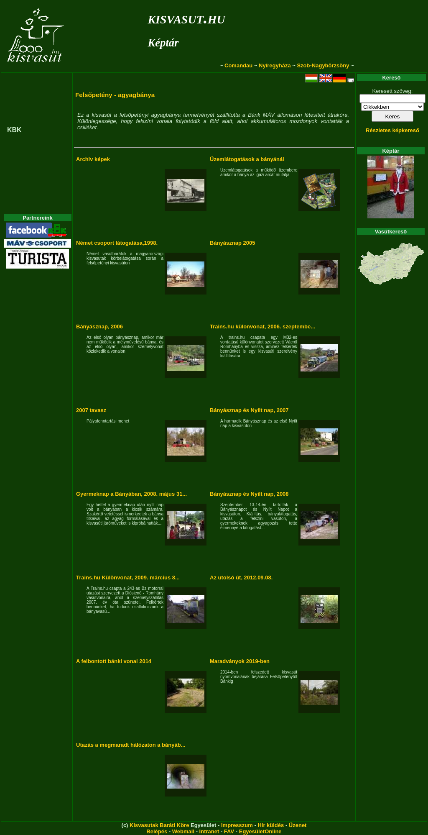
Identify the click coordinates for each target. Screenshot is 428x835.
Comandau (238, 65)
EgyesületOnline (260, 831)
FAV (229, 831)
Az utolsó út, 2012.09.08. (241, 577)
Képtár (163, 42)
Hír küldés (270, 825)
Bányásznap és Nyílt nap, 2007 (249, 410)
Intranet (209, 831)
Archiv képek (93, 159)
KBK (14, 129)
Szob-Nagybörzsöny (323, 65)
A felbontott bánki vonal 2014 (113, 661)
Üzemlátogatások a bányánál (247, 159)
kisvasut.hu (186, 17)
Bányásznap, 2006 (99, 326)
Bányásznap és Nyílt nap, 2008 (249, 494)
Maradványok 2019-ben (240, 661)
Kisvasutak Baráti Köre (159, 825)
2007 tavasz (91, 410)
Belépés (156, 831)
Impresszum (237, 825)
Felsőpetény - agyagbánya (115, 94)
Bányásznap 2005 (232, 243)
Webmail (183, 831)
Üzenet (298, 825)
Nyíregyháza (275, 65)
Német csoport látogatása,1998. (117, 243)
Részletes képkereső (392, 130)
